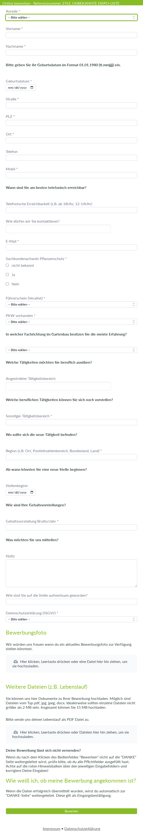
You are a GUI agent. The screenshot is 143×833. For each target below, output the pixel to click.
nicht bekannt (23, 265)
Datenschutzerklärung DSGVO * (32, 613)
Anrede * (13, 11)
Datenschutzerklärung (82, 828)
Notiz (10, 556)
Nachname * (16, 46)
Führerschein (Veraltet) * (25, 298)
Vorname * (14, 28)
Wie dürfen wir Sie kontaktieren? (32, 221)
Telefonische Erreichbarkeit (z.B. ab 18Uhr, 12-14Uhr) (49, 203)
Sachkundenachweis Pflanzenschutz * (36, 258)
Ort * (10, 134)
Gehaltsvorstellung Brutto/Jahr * (32, 521)
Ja (13, 274)
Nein (15, 284)
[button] (71, 664)
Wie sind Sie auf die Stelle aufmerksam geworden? (46, 595)
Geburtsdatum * (19, 81)
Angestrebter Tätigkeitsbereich (31, 378)
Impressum (51, 828)
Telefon (12, 151)
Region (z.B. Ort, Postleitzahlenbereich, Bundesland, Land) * (54, 450)
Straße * (12, 99)
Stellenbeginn (17, 485)
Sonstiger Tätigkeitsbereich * (29, 416)
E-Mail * (12, 241)
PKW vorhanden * (20, 315)
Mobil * (12, 169)
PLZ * (10, 116)
